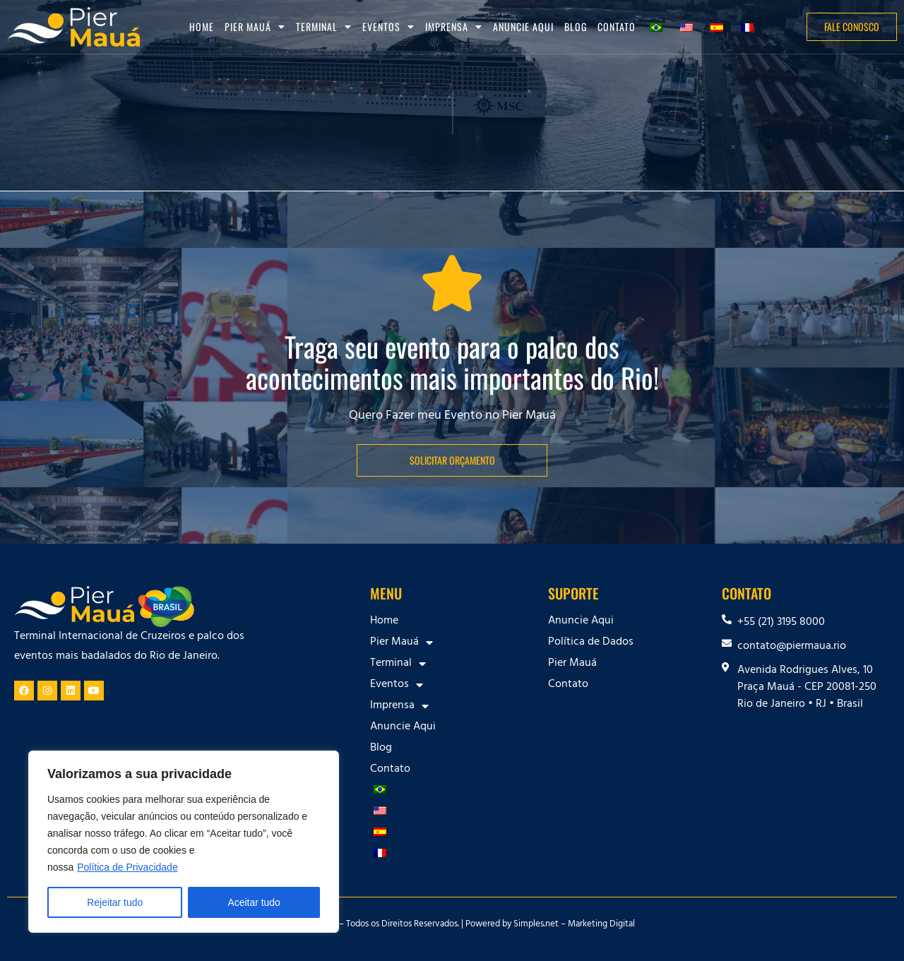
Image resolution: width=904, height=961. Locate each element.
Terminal (324, 27)
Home (201, 26)
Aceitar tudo (253, 902)
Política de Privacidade (127, 867)
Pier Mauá (255, 27)
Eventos (388, 27)
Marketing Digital (601, 925)
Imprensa (453, 27)
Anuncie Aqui (523, 26)
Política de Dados (591, 642)
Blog (575, 26)
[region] (183, 842)
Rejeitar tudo (115, 902)
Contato (616, 26)
